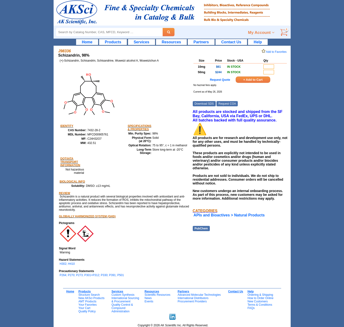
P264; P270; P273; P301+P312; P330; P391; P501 (92, 275)
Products (113, 42)
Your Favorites (87, 304)
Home (87, 42)
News (148, 298)
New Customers (258, 301)
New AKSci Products (91, 298)
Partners (201, 42)
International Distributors (193, 298)
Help (258, 42)
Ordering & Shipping (260, 294)
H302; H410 (67, 263)
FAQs (251, 308)
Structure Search (89, 294)
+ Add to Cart (253, 79)
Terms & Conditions (260, 304)
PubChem (201, 228)
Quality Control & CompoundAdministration (122, 308)
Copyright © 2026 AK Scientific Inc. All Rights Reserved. (173, 325)
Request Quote (220, 79)
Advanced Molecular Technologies (199, 294)
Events (149, 301)
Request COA (227, 103)
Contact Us (231, 42)
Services (141, 42)
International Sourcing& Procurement (125, 299)
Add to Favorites (275, 52)
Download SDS (204, 103)
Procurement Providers (192, 301)
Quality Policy (87, 311)
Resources (171, 42)
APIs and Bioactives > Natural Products (229, 215)
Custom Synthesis (122, 294)
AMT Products (87, 301)
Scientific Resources (157, 294)
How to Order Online (260, 298)
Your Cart (84, 308)
